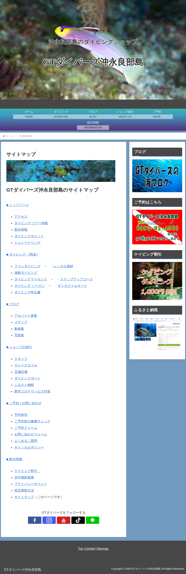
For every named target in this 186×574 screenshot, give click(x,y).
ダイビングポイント (29, 236)
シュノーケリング (27, 243)
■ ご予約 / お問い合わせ (23, 403)
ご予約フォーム (25, 428)
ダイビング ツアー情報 (31, 223)
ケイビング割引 (27, 471)
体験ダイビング (25, 273)
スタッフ (20, 359)
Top (80, 548)
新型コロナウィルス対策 (32, 391)
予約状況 (20, 415)
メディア (20, 322)
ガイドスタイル (25, 365)
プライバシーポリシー (30, 484)
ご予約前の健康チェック (32, 421)
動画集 (19, 329)
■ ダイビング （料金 (21, 254)
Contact (89, 548)
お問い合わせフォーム (30, 434)
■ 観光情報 (14, 459)
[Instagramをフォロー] (55, 520)
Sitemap (102, 548)
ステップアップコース (76, 279)
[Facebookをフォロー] (46, 520)
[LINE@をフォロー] (80, 520)
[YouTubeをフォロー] (63, 520)
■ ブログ (12, 304)
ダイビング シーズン (29, 286)
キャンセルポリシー (29, 447)
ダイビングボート (27, 378)
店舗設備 (20, 372)
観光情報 (20, 229)
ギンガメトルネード (72, 286)
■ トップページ (17, 205)
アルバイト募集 (25, 316)
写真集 (19, 335)
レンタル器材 (63, 266)
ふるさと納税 (24, 385)
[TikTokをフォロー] (72, 520)
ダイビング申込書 (27, 292)
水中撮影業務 (24, 477)
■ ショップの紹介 (19, 347)
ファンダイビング (27, 266)
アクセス (20, 216)
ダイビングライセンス (30, 279)
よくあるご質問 (25, 441)
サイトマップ (24, 497)
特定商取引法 (24, 490)
